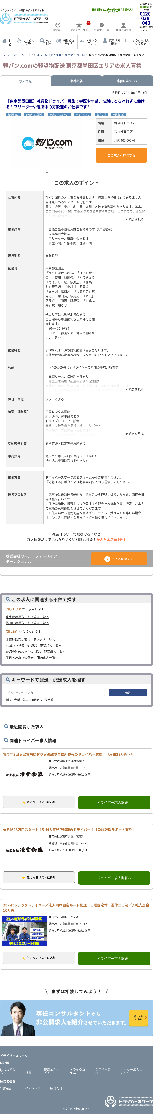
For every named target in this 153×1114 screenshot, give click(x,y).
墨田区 (81, 55)
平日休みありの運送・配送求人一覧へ (32, 657)
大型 (17, 699)
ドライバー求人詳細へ (114, 802)
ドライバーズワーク (14, 1055)
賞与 (25, 699)
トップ (9, 43)
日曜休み (36, 699)
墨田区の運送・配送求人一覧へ (27, 622)
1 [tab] (47, 172)
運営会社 (56, 1088)
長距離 (49, 699)
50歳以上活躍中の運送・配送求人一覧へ (34, 645)
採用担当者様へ (114, 41)
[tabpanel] (47, 143)
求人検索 (48, 41)
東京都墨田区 (123, 131)
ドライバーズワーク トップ (16, 55)
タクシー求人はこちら (131, 1071)
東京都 (69, 55)
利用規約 (6, 1088)
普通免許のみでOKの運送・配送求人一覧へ (36, 651)
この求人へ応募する (121, 155)
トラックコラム (91, 41)
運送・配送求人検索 (49, 55)
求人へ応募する (118, 559)
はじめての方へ (28, 41)
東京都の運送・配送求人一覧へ (27, 616)
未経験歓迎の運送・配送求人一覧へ (30, 639)
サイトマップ (31, 1088)
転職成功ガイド (68, 41)
